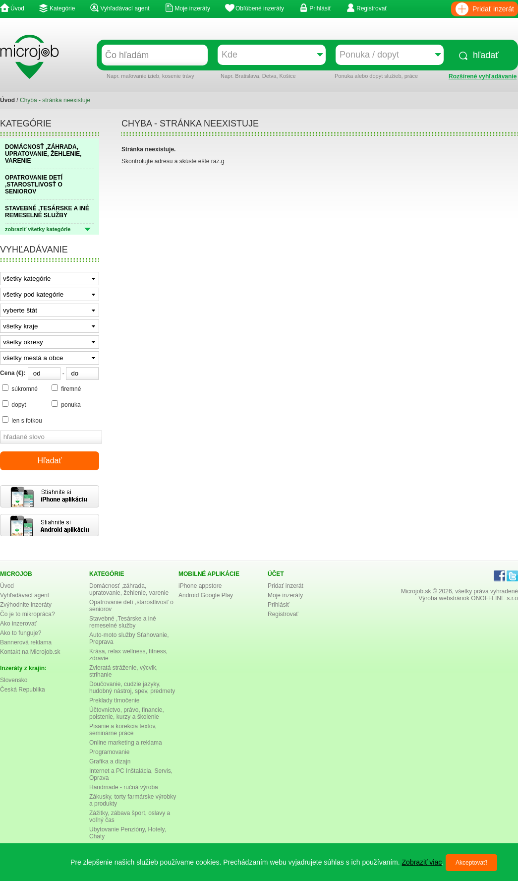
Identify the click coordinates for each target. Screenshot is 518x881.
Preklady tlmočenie (114, 700)
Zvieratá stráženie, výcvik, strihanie (123, 671)
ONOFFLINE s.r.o (494, 598)
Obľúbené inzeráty (259, 8)
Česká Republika (22, 689)
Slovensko (13, 680)
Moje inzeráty (192, 8)
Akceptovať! (471, 862)
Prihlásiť (320, 8)
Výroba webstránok (443, 598)
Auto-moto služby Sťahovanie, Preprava (129, 638)
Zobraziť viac (422, 862)
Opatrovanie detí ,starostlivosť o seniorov (131, 606)
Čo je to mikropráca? (27, 614)
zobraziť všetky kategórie (37, 229)
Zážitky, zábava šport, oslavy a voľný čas (129, 816)
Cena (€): (12, 373)
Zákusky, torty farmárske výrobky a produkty (132, 800)
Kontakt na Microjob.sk (30, 651)
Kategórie (62, 8)
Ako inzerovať (18, 623)
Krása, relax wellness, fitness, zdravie (128, 655)
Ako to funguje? (20, 632)
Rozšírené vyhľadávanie (483, 76)
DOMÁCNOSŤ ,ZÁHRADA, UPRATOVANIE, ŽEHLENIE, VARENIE (43, 153)
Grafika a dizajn (109, 761)
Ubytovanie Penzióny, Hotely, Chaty (127, 833)
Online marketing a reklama (125, 742)
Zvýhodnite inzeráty (26, 604)
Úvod (17, 8)
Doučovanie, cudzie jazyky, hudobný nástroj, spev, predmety (132, 687)
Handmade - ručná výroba (123, 787)
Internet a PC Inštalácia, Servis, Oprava (131, 774)
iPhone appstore (200, 585)
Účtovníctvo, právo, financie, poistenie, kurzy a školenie (126, 713)
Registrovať (371, 8)
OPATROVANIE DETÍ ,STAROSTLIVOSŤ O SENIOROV (33, 184)
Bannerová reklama (26, 642)
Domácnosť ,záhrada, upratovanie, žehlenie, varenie (129, 589)
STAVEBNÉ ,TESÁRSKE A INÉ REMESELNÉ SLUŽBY (47, 212)
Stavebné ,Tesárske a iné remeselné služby (122, 622)
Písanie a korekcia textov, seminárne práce (123, 730)
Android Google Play (205, 595)
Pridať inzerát (493, 9)
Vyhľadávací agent (124, 8)
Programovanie (109, 752)
